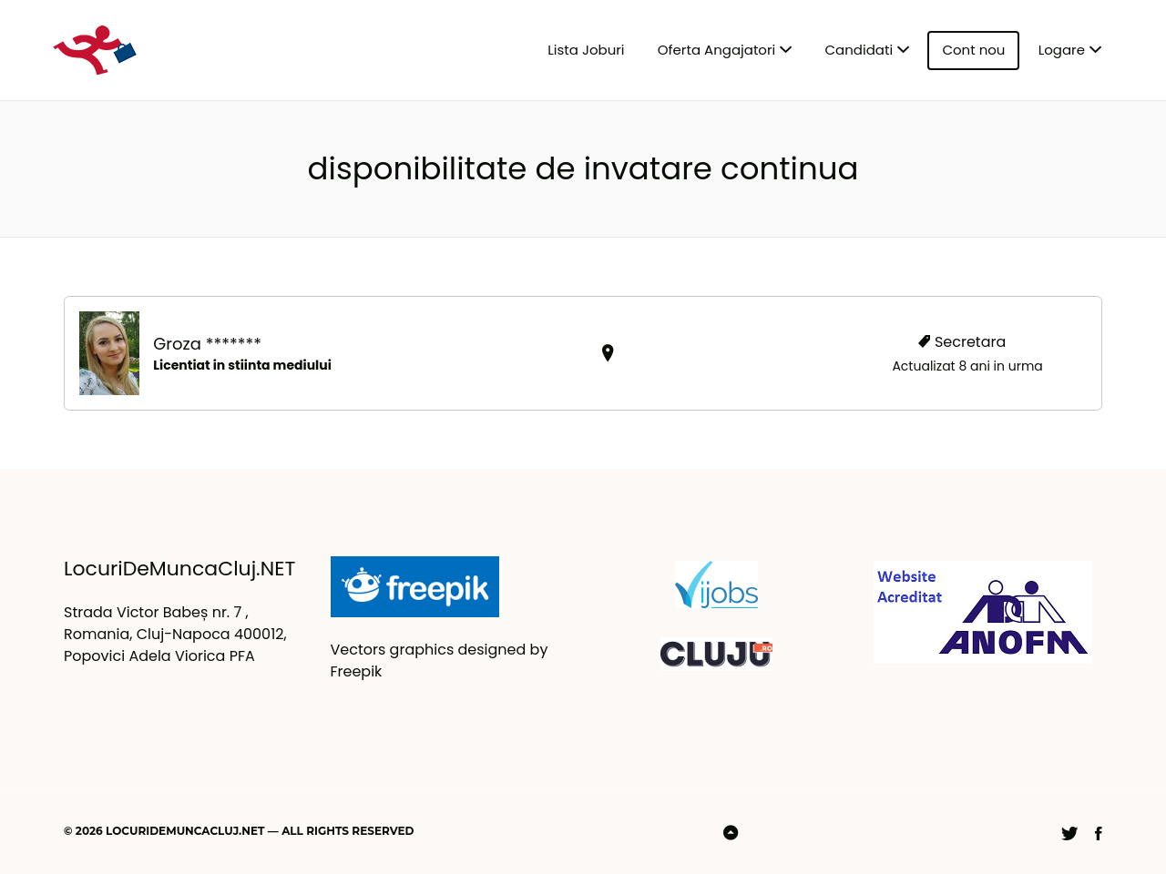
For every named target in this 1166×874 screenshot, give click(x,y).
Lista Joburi (585, 49)
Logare (1061, 49)
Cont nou (973, 49)
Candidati (859, 49)
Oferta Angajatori (716, 49)
